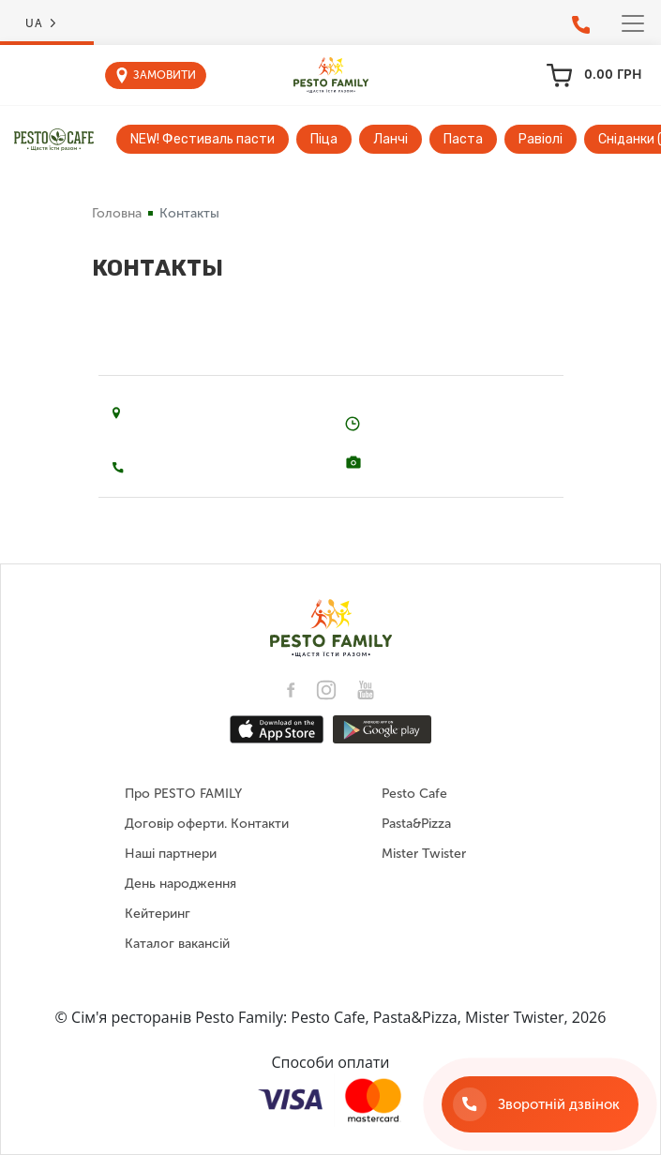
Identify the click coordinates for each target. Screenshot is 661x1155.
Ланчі (390, 139)
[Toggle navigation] (633, 23)
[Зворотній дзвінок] (540, 1104)
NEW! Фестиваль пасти (202, 139)
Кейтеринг (157, 914)
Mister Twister (424, 854)
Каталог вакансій (177, 944)
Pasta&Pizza (416, 824)
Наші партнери (171, 854)
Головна (117, 213)
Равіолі (540, 139)
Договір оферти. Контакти (207, 824)
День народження (180, 884)
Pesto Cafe (414, 794)
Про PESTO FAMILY (183, 794)
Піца (324, 139)
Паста (463, 139)
